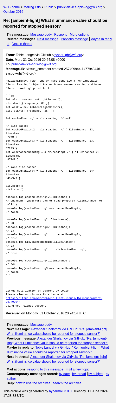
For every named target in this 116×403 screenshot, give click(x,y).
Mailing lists (32, 7)
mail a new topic (78, 369)
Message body (41, 34)
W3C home (11, 7)
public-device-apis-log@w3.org (79, 7)
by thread (79, 374)
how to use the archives (33, 383)
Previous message (74, 39)
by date (64, 374)
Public (48, 7)
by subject (95, 374)
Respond (60, 34)
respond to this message (45, 369)
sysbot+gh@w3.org (68, 55)
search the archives (67, 383)
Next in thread (22, 44)
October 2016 (13, 11)
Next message (47, 39)
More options (79, 34)
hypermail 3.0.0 (60, 391)
